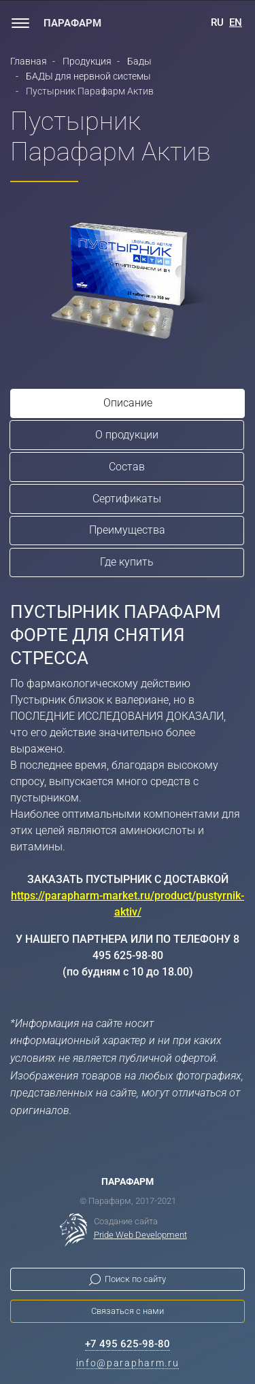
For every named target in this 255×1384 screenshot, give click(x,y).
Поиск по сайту (135, 1279)
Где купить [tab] (127, 561)
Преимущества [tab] (127, 529)
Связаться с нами (127, 1311)
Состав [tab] (127, 466)
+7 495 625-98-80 (127, 1344)
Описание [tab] (127, 402)
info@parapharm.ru (128, 1362)
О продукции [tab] (126, 434)
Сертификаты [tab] (126, 498)
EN (235, 22)
